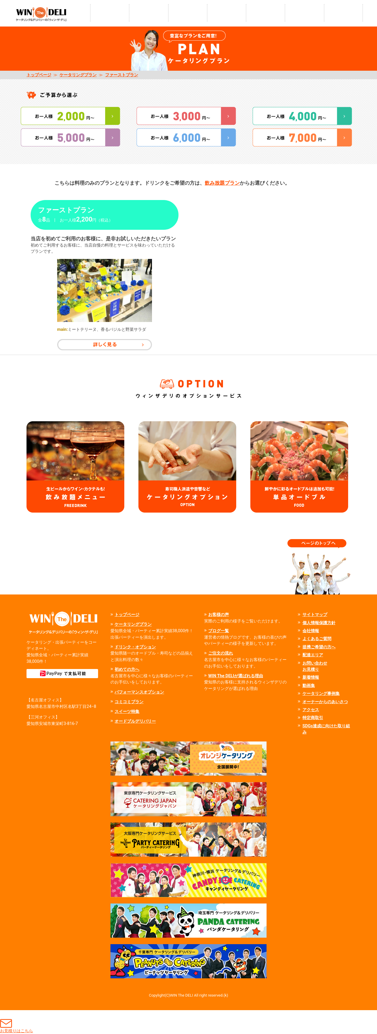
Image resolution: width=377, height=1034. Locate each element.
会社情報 (310, 630)
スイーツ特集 (127, 711)
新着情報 (310, 677)
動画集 (308, 685)
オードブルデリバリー (135, 721)
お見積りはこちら (16, 1021)
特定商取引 (312, 717)
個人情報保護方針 (318, 622)
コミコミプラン (129, 701)
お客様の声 (218, 614)
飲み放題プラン (222, 183)
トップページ (39, 74)
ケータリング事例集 (321, 693)
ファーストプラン (121, 74)
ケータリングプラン (78, 74)
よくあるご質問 (316, 638)
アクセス (310, 709)
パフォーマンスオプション (139, 692)
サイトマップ (314, 614)
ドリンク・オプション (135, 647)
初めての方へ (127, 669)
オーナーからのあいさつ (325, 701)
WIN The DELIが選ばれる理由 (235, 675)
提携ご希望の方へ (318, 647)
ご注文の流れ (220, 653)
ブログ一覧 (218, 630)
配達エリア (312, 655)
